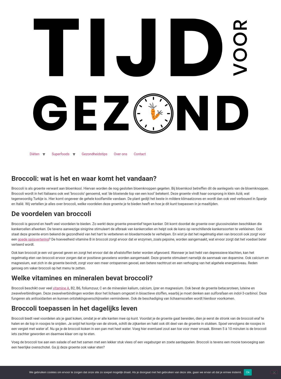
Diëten (34, 154)
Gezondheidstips (94, 154)
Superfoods (60, 154)
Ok (248, 372)
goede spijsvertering (33, 239)
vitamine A (61, 288)
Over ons (120, 154)
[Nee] (274, 372)
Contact (140, 154)
